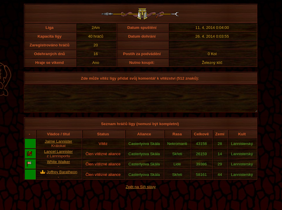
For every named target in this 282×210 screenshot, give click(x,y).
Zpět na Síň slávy (141, 192)
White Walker (58, 167)
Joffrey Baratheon (61, 177)
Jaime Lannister (58, 146)
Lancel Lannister (58, 157)
